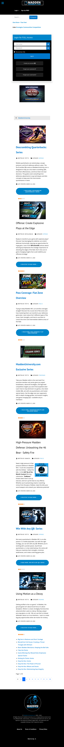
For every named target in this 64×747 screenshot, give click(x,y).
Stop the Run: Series (24, 661)
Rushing (41, 599)
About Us (19, 729)
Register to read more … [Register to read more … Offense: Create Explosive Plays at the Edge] (29, 264)
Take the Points (23, 650)
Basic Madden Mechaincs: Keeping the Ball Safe (33, 647)
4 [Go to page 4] (32, 679)
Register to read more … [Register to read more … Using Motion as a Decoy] (29, 627)
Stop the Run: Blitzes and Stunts (28, 666)
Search (33, 17)
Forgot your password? (29, 69)
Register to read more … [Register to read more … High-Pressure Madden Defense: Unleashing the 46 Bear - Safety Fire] (29, 497)
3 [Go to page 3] (29, 679)
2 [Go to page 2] (26, 679)
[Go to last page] (50, 679)
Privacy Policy (43, 729)
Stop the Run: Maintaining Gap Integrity (31, 669)
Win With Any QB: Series (29, 528)
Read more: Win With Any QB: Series (32, 562)
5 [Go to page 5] (35, 679)
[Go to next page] (46, 679)
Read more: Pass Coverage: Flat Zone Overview (32, 332)
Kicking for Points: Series (26, 658)
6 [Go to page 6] (38, 679)
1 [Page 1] (23, 679)
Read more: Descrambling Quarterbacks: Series (32, 191)
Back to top (32, 739)
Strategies (42, 375)
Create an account (30, 63)
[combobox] (21, 17)
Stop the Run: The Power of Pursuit (29, 664)
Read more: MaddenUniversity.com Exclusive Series (32, 410)
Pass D (41, 304)
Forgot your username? (29, 75)
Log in (32, 56)
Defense (41, 158)
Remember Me (20, 52)
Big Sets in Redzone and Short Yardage (30, 639)
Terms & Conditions (30, 729)
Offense (45, 234)
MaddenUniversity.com (30, 715)
